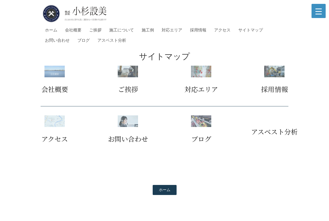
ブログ (83, 40)
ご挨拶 (95, 30)
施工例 (148, 30)
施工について (121, 30)
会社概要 (73, 30)
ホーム (51, 30)
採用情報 (198, 30)
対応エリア (172, 30)
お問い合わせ (57, 40)
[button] (165, 190)
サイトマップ (250, 30)
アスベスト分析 (111, 40)
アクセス (222, 30)
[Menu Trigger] (319, 11)
